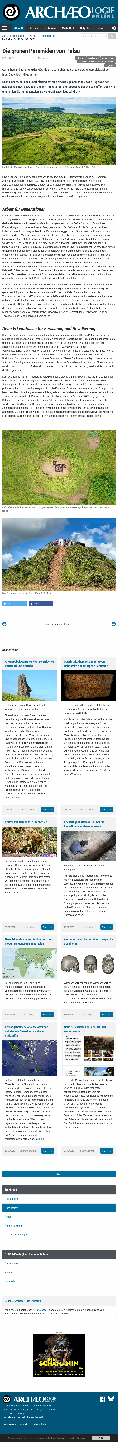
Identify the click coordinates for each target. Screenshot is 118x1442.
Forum (100, 28)
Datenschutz (39, 1424)
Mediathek (68, 28)
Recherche (50, 28)
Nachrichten (11, 1198)
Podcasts (10, 1281)
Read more (47, 809)
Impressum (10, 1424)
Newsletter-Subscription (24, 1301)
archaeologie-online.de (14, 36)
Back (59, 1174)
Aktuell (18, 28)
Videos (8, 1272)
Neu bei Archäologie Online (19, 1234)
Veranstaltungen (14, 1225)
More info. (80, 1438)
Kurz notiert (48, 36)
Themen (33, 28)
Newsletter (41, 1310)
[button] (14, 603)
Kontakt (24, 1424)
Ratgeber (85, 28)
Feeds (8, 1216)
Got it (101, 1438)
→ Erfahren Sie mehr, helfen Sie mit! (23, 1417)
